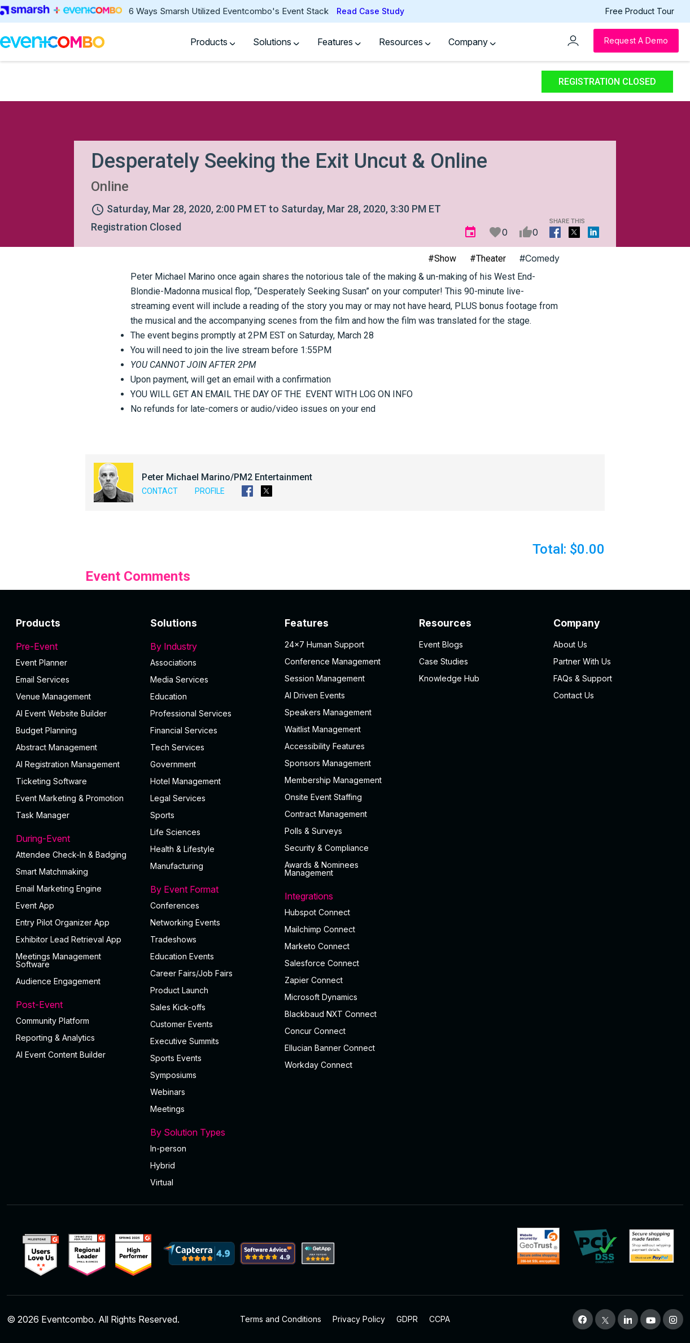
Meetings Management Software (58, 960)
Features (339, 41)
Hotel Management (185, 781)
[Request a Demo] (636, 41)
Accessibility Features (325, 746)
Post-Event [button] (76, 1004)
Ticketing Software (51, 781)
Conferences (174, 905)
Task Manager (42, 815)
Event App (35, 905)
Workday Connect (318, 1065)
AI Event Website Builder (61, 713)
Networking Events (185, 922)
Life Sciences (175, 832)
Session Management (325, 678)
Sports (162, 815)
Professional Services (191, 713)
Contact (160, 491)
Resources (405, 41)
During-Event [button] (76, 838)
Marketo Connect (317, 946)
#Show (442, 258)
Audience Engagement (58, 981)
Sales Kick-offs (178, 1007)
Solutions (276, 41)
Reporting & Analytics (55, 1037)
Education (168, 696)
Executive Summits (184, 1041)
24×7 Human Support (324, 644)
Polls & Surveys (313, 831)
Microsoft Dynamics (321, 997)
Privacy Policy (359, 1319)
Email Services (42, 679)
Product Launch (179, 990)
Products (212, 41)
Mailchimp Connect (320, 929)
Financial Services (183, 730)
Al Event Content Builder (61, 1054)
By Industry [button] (210, 646)
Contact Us (573, 695)
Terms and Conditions (280, 1319)
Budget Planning (46, 730)
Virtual (161, 1182)
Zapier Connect (314, 980)
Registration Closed (607, 81)
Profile (210, 491)
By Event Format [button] (210, 889)
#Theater (488, 258)
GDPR (407, 1319)
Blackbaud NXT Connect (331, 1014)
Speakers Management (328, 712)
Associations (173, 662)
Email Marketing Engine (59, 888)
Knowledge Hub (449, 678)
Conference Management (333, 661)
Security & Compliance (327, 848)
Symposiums (173, 1075)
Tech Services (177, 747)
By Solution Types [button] (210, 1132)
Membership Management (333, 780)
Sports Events (176, 1058)
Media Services (179, 679)
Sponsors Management (328, 763)
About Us (570, 644)
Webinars (167, 1092)
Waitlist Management (323, 729)
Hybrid (162, 1165)
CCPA (439, 1319)
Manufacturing (176, 866)
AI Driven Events (315, 695)
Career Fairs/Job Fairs (191, 973)
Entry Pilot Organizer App (63, 922)
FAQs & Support (582, 678)
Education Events (182, 956)
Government (173, 764)
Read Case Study (370, 11)
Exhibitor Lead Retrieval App (68, 939)
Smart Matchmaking (52, 871)
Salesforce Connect (322, 963)
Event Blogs (441, 644)
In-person (168, 1148)
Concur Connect (315, 1031)
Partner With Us (582, 661)
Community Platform (52, 1020)
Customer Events (181, 1024)
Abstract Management (56, 747)
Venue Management (53, 696)
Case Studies (443, 661)
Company (472, 41)
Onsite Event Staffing (323, 797)
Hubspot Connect (317, 912)
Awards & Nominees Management (322, 868)
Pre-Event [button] (76, 646)
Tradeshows (173, 939)
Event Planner (41, 662)
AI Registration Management (68, 764)
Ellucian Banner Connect (330, 1048)
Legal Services (178, 798)
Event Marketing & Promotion (70, 798)
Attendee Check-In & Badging (71, 854)
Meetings (167, 1109)
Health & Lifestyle (182, 849)
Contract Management (326, 814)
